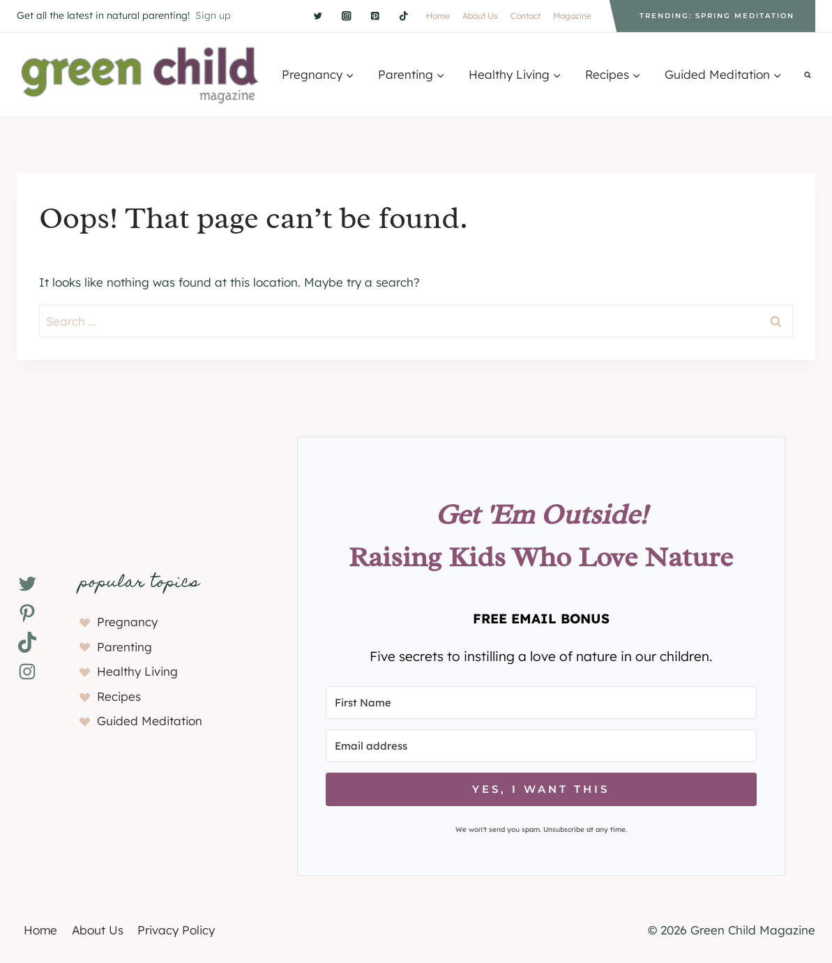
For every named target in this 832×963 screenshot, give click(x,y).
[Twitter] (317, 15)
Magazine (572, 15)
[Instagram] (346, 15)
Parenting (124, 646)
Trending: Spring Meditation (717, 15)
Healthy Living (137, 671)
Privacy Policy (176, 930)
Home (438, 15)
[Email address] (541, 745)
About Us (480, 15)
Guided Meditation (149, 720)
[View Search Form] (808, 75)
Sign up (213, 15)
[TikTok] (403, 15)
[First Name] (541, 702)
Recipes (119, 696)
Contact (525, 15)
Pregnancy (127, 621)
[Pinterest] (374, 15)
